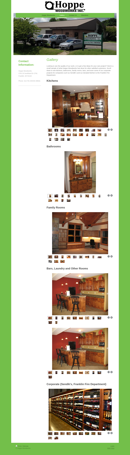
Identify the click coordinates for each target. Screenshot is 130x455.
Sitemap (25, 446)
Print (19, 446)
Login (112, 446)
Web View (110, 448)
